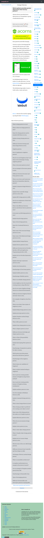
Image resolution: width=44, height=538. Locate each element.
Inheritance (36, 12)
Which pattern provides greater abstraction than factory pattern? (21, 354)
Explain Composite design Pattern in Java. (22, 187)
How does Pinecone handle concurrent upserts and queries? (37, 259)
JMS (35, 129)
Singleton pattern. (17, 149)
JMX (35, 127)
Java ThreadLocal (37, 93)
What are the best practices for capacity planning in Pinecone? (38, 269)
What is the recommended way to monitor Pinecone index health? (37, 264)
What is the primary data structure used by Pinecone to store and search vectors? (38, 190)
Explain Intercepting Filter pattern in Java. (22, 343)
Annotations (36, 134)
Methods (36, 38)
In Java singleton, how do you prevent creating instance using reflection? (22, 284)
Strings (36, 61)
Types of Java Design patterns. (20, 222)
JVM (35, 143)
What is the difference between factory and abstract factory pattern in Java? (22, 207)
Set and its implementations (37, 77)
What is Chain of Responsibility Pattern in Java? (20, 338)
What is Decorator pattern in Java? (21, 165)
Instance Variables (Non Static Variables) (37, 28)
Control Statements (37, 47)
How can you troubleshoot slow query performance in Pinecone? (37, 215)
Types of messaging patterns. (20, 477)
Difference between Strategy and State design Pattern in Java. (21, 144)
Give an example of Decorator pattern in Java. (22, 169)
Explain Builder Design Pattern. (20, 241)
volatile (36, 91)
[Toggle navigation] (41, 1)
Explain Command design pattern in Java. (21, 399)
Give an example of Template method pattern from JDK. (22, 469)
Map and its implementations (37, 74)
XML (35, 136)
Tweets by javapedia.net (6, 4)
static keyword (37, 104)
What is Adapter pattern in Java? (21, 328)
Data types (36, 43)
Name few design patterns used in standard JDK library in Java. (21, 134)
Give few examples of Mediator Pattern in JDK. (20, 393)
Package (36, 34)
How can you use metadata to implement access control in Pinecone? (38, 248)
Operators (36, 36)
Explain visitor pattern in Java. (20, 426)
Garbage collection (37, 138)
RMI (35, 119)
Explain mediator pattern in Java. (21, 389)
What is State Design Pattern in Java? (22, 403)
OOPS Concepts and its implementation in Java (37, 9)
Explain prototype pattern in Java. (21, 313)
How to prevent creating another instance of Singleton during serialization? (21, 384)
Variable (36, 22)
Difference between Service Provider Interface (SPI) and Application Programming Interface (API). (22, 250)
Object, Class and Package (37, 20)
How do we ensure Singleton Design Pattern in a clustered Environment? (21, 289)
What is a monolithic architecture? (21, 459)
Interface (36, 52)
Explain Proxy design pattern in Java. (22, 325)
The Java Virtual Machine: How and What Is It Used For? (37, 154)
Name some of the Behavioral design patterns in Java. (22, 237)
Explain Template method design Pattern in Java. (21, 317)
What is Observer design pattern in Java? (21, 128)
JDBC (35, 115)
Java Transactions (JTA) (37, 107)
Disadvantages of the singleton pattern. (20, 359)
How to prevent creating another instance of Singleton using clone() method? (21, 376)
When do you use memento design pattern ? (21, 422)
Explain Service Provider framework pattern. (22, 256)
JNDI (35, 117)
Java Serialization (37, 113)
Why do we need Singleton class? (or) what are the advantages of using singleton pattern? (22, 159)
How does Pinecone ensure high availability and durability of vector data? (37, 200)
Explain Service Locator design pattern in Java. (20, 439)
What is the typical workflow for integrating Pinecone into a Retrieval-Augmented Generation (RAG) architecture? (38, 241)
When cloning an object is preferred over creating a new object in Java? (21, 408)
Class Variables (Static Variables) (37, 25)
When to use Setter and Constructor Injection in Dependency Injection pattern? (21, 181)
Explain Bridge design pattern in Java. (22, 309)
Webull (14, 113)
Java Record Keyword (37, 170)
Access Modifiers (37, 45)
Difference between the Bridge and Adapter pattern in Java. (21, 333)
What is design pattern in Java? (20, 124)
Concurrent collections (37, 110)
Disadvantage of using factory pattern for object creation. (22, 349)
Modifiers (36, 40)
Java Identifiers (37, 17)
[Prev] (12, 5)
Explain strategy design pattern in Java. (21, 139)
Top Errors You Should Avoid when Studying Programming (37, 162)
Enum (35, 56)
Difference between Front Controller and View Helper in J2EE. (22, 450)
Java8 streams (37, 145)
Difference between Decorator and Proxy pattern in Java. (21, 174)
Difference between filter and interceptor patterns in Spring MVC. (21, 481)
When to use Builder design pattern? (22, 279)
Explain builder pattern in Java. (20, 273)
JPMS (35, 167)
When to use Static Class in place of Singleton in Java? (21, 305)
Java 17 (36, 165)
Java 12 (36, 159)
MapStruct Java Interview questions (37, 174)
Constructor (36, 49)
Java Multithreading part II (37, 100)
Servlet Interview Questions (36, 125)
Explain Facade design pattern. (20, 218)
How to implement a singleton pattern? (20, 153)
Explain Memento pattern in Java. (21, 417)
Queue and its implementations (37, 80)
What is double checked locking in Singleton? (21, 370)
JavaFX (35, 147)
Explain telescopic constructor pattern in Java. (20, 261)
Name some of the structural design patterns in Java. (21, 231)
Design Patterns (37, 84)
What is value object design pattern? (21, 429)
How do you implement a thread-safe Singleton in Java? (22, 201)
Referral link (16, 83)
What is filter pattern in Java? (20, 322)
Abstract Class (37, 54)
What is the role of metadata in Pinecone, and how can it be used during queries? (38, 195)
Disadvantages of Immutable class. (21, 474)
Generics (22, 488)
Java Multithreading (37, 96)
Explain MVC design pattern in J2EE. (22, 197)
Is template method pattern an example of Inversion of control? (21, 464)
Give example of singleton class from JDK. (22, 300)
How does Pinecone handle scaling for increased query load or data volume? (37, 185)
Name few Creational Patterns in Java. (21, 226)
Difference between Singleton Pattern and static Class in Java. (22, 294)
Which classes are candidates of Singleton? (20, 365)
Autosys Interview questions (37, 150)
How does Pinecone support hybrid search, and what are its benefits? (38, 180)
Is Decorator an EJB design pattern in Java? (22, 214)
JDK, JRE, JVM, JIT (37, 14)
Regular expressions (37, 82)
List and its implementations (37, 70)
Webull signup (24, 115)
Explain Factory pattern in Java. (20, 244)
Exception (36, 65)
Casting (35, 89)
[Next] (32, 5)
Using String (36, 63)
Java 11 (36, 157)
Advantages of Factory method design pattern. (22, 455)
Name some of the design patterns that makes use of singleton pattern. (21, 413)
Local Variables (37, 31)
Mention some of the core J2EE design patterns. (22, 444)
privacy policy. (26, 534)
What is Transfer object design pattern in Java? (22, 434)
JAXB (35, 122)
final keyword (36, 102)
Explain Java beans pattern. (19, 266)
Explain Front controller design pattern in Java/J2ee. (20, 192)
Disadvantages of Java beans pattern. (22, 269)
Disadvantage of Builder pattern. (21, 276)
